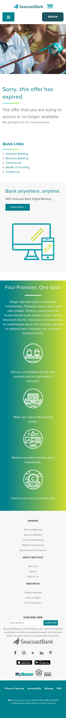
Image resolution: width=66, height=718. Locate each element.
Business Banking (17, 158)
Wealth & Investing (18, 167)
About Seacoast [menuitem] (33, 557)
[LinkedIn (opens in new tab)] (41, 653)
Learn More (17, 207)
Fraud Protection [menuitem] (33, 602)
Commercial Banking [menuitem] (33, 540)
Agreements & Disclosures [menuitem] (33, 550)
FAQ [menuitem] (59, 688)
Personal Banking (17, 154)
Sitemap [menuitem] (48, 688)
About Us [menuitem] (33, 566)
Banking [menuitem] (33, 520)
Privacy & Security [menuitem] (14, 688)
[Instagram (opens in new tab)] (24, 653)
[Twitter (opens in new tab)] (33, 653)
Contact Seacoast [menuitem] (33, 592)
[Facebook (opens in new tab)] (15, 653)
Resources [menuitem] (33, 583)
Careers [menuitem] (33, 571)
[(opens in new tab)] (24, 675)
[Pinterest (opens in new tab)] (50, 653)
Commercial (13, 163)
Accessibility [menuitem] (34, 688)
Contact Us (13, 172)
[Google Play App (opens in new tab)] (42, 664)
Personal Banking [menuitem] (33, 529)
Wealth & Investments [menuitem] (33, 545)
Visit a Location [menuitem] (33, 597)
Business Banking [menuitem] (33, 534)
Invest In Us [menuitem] (33, 576)
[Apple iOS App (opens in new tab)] (24, 664)
